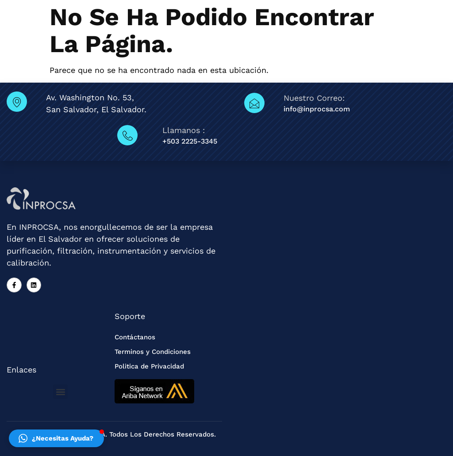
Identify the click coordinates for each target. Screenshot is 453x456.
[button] (60, 391)
